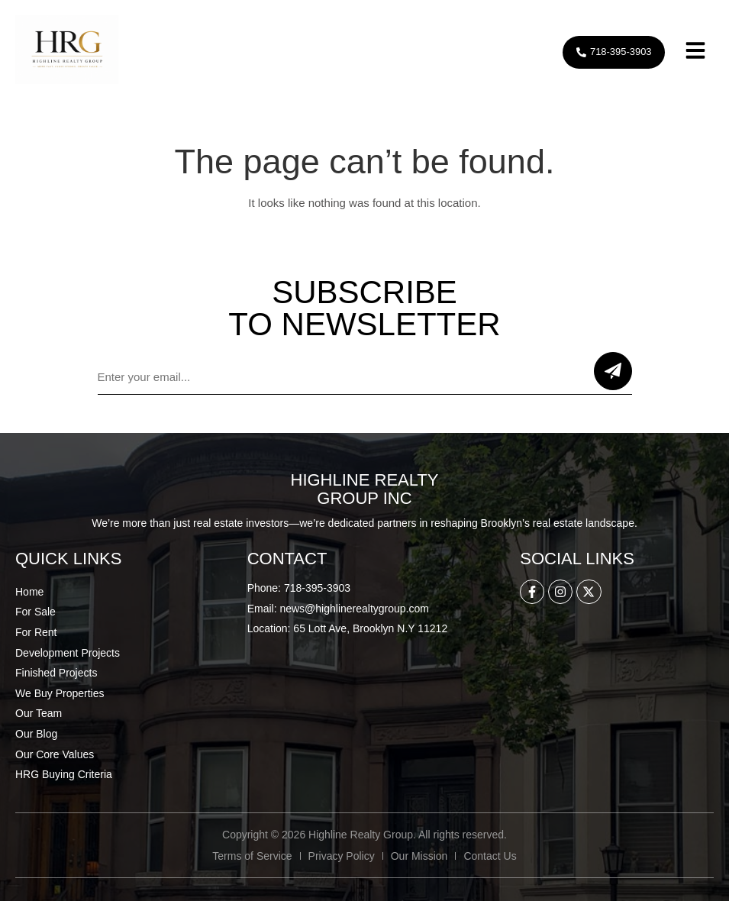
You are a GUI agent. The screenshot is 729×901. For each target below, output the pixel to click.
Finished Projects (56, 673)
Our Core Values (54, 754)
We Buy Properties (59, 693)
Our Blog (36, 734)
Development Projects (67, 653)
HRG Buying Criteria (63, 774)
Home (29, 592)
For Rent (35, 632)
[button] (695, 52)
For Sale (35, 612)
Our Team (38, 713)
